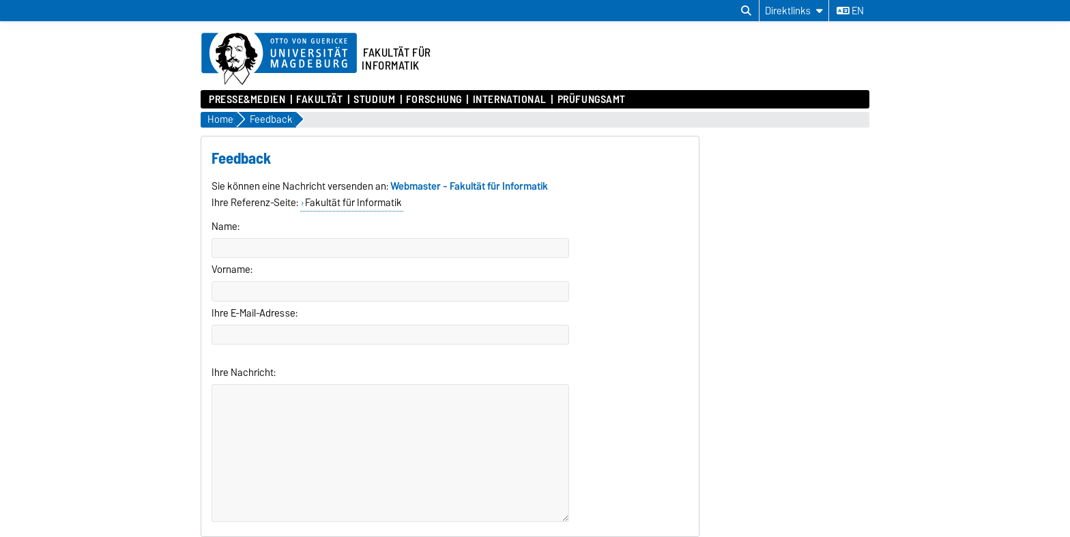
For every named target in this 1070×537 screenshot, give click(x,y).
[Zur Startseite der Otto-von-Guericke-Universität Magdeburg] (279, 59)
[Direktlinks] (794, 10)
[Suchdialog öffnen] (746, 11)
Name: (226, 226)
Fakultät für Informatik (353, 202)
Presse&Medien (247, 99)
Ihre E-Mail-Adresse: (255, 313)
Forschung (434, 99)
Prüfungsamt (592, 99)
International (510, 99)
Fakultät (319, 99)
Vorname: (232, 269)
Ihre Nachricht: (244, 372)
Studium (374, 99)
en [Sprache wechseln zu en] (850, 11)
